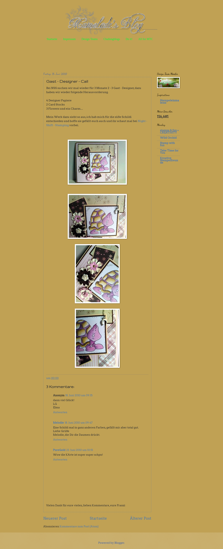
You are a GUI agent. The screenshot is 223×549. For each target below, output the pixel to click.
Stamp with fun (167, 144)
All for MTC (145, 39)
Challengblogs (112, 39)
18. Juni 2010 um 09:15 (78, 395)
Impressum (69, 39)
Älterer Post (140, 518)
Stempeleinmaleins (169, 101)
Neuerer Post (55, 518)
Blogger (119, 542)
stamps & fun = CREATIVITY (169, 131)
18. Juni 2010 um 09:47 (79, 422)
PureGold (59, 450)
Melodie (58, 422)
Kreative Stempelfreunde (169, 160)
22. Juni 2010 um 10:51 (79, 450)
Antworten (60, 412)
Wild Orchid (168, 137)
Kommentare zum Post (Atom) (79, 526)
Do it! (129, 39)
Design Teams (89, 39)
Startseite (52, 39)
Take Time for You (169, 151)
